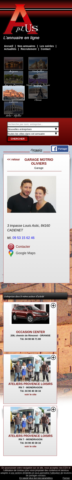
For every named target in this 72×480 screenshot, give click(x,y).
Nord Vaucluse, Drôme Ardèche (38, 83)
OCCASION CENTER (30, 332)
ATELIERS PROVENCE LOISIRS (30, 384)
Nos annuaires (26, 46)
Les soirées (47, 46)
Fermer (66, 478)
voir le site (30, 394)
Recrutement (29, 49)
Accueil (8, 46)
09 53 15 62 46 (23, 238)
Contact (45, 49)
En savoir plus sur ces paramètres (36, 478)
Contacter (18, 246)
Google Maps (21, 253)
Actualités (10, 49)
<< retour (13, 159)
